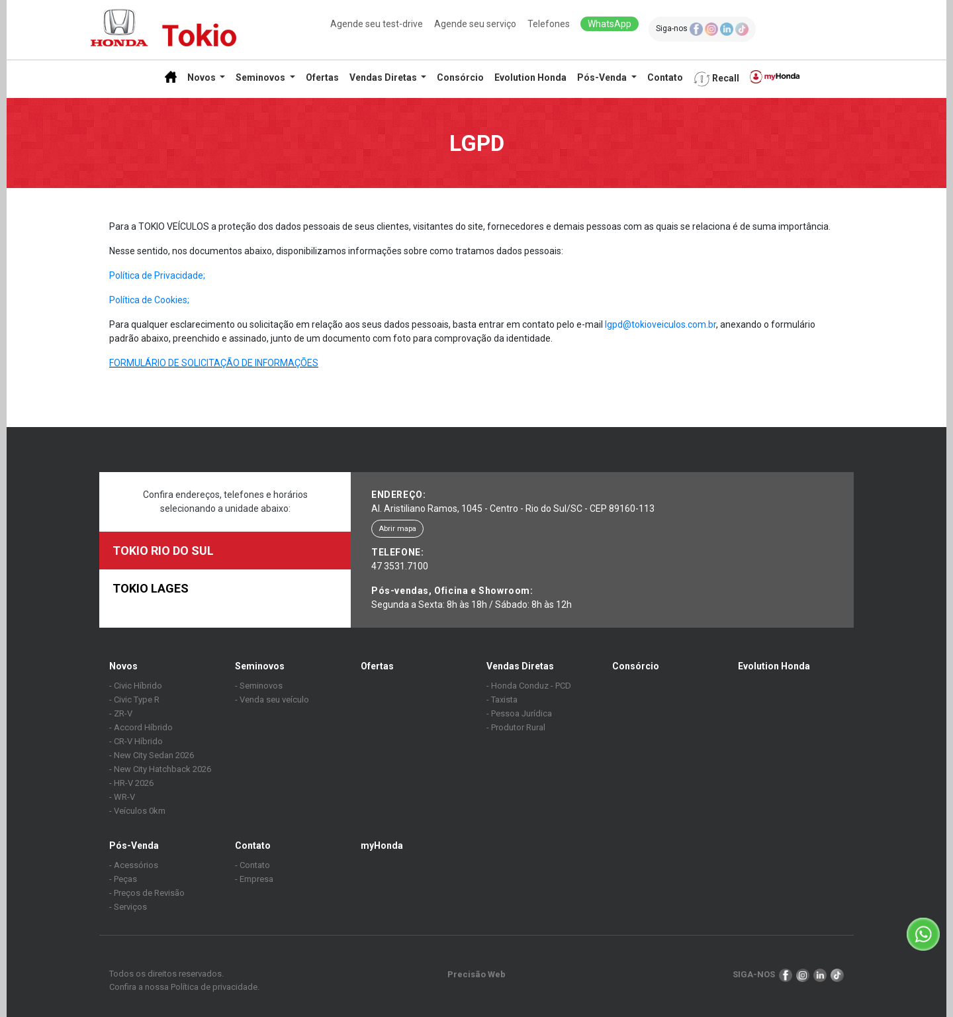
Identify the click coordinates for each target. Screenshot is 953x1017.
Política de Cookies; (149, 300)
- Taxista (502, 699)
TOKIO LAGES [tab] (151, 588)
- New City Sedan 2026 (151, 755)
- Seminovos (259, 686)
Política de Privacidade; (157, 275)
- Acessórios (133, 865)
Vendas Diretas (520, 666)
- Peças (123, 879)
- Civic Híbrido (135, 686)
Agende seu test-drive (376, 24)
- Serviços (128, 907)
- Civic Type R (134, 699)
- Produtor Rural (515, 727)
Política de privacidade (214, 987)
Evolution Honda (530, 77)
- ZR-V (120, 713)
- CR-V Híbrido (136, 741)
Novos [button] (202, 77)
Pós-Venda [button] (603, 77)
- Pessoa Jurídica (519, 713)
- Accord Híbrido (141, 727)
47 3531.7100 (399, 566)
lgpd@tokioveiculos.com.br (660, 324)
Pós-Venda (134, 845)
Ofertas (322, 77)
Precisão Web (476, 974)
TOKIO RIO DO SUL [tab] (163, 550)
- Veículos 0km (137, 811)
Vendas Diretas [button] (384, 77)
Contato (665, 77)
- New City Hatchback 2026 (160, 769)
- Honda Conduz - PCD (528, 686)
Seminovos (260, 666)
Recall (716, 79)
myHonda (382, 845)
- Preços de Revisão (147, 893)
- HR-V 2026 (131, 783)
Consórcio (460, 77)
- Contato (252, 865)
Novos (123, 666)
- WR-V (122, 797)
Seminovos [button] (261, 77)
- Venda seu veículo (272, 699)
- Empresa (254, 879)
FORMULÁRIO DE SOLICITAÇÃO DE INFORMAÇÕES (213, 363)
